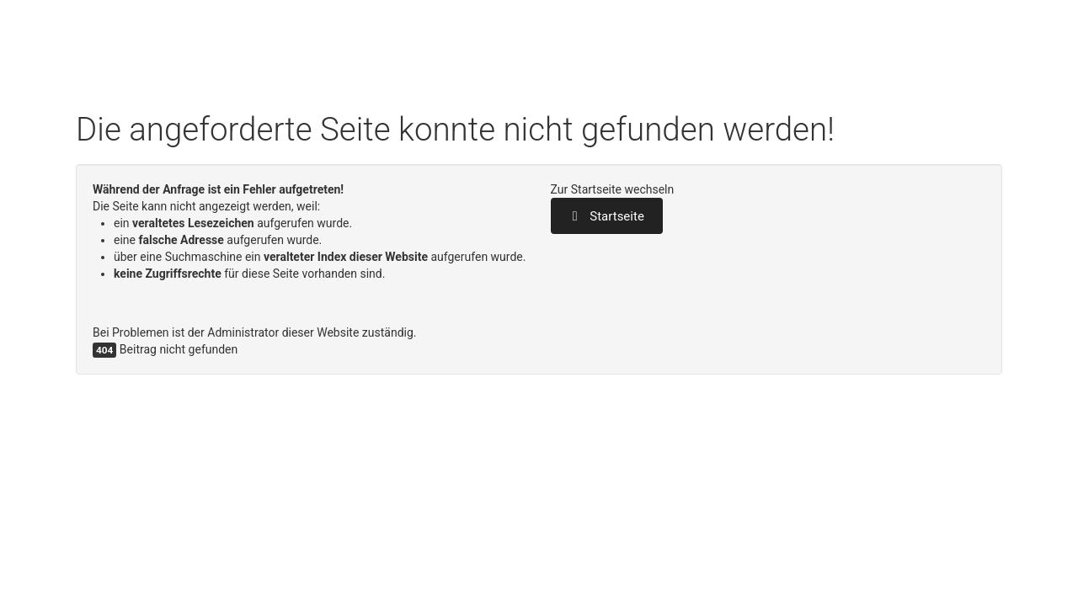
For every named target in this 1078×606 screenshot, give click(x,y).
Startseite (606, 216)
